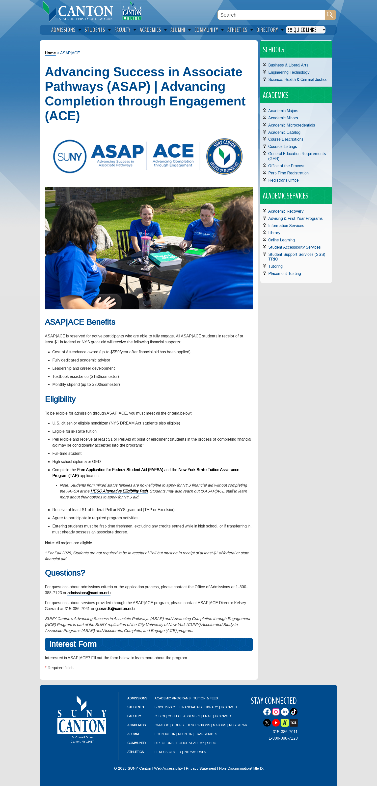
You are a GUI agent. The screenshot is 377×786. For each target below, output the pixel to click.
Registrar (238, 725)
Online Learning (281, 240)
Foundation (165, 734)
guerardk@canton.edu (115, 609)
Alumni (133, 734)
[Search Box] (271, 15)
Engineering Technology (288, 72)
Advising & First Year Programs (295, 218)
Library (274, 233)
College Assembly (184, 716)
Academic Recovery (285, 211)
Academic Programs (173, 698)
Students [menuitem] (95, 29)
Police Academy (190, 743)
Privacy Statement (201, 768)
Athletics (135, 752)
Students (135, 707)
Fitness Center (168, 752)
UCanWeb (229, 707)
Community (136, 743)
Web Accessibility (168, 768)
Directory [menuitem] (267, 29)
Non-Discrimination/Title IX (241, 768)
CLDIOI (160, 716)
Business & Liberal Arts (288, 65)
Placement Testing (284, 273)
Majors (219, 725)
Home (50, 53)
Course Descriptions (285, 139)
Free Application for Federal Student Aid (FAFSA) (120, 470)
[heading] (80, 11)
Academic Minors (283, 118)
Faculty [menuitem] (122, 29)
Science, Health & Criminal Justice (297, 79)
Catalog (162, 725)
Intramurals (195, 752)
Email (207, 716)
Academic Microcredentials (291, 125)
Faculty (134, 716)
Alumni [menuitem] (177, 29)
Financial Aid (191, 707)
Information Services (286, 226)
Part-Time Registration (288, 173)
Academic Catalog (284, 132)
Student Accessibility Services (294, 247)
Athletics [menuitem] (237, 29)
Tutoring (275, 266)
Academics (136, 725)
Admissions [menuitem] (63, 29)
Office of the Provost (286, 166)
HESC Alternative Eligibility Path (119, 491)
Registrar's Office (283, 180)
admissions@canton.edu (88, 593)
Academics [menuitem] (150, 29)
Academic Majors (283, 111)
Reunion (185, 734)
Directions (164, 743)
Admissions (137, 698)
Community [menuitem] (206, 29)
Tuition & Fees (205, 698)
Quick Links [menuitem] (305, 29)
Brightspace (166, 707)
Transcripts (206, 734)
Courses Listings (282, 146)
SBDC (211, 743)
